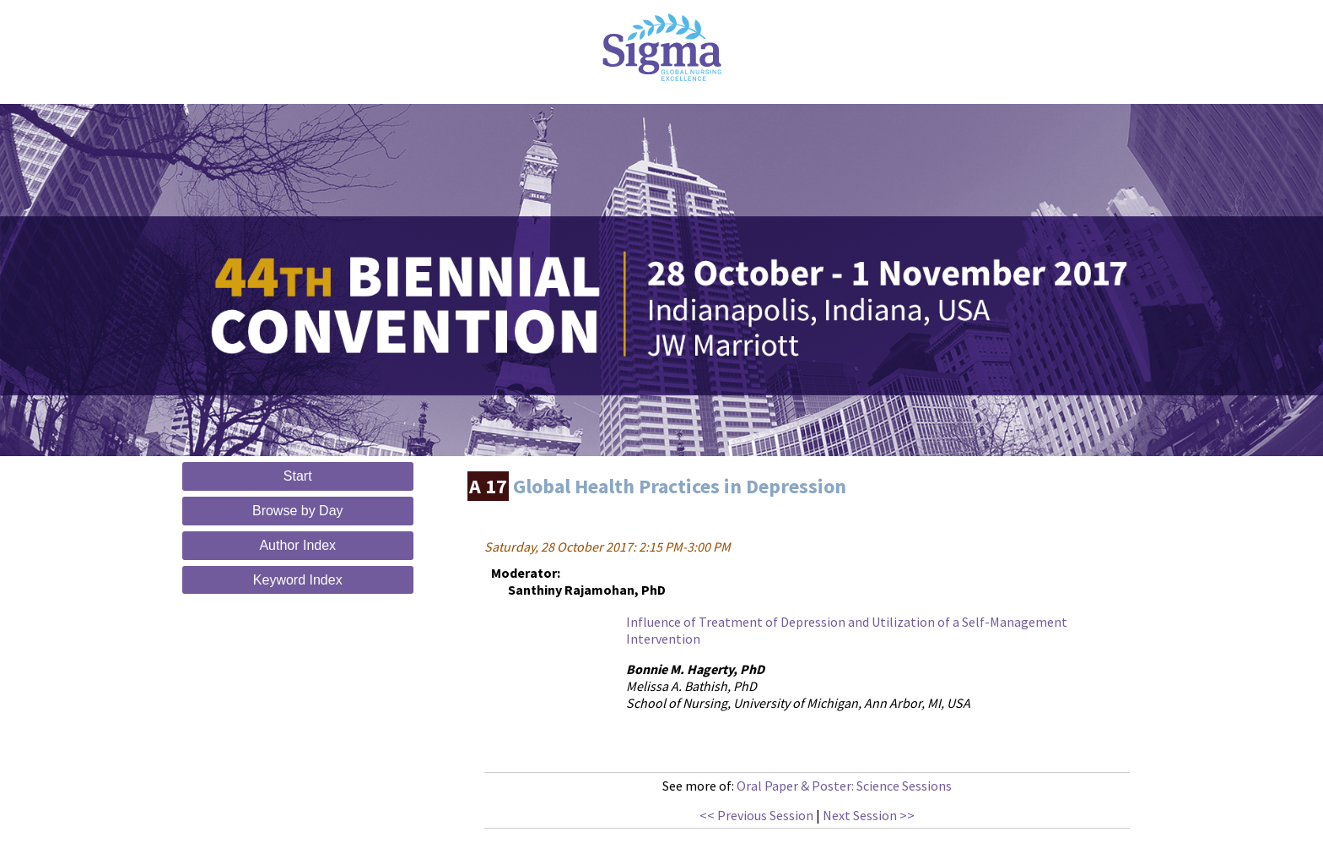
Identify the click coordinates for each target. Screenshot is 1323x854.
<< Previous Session (756, 815)
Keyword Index (298, 580)
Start (298, 476)
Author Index (297, 545)
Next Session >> (869, 815)
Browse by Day (297, 510)
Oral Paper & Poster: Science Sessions (844, 785)
